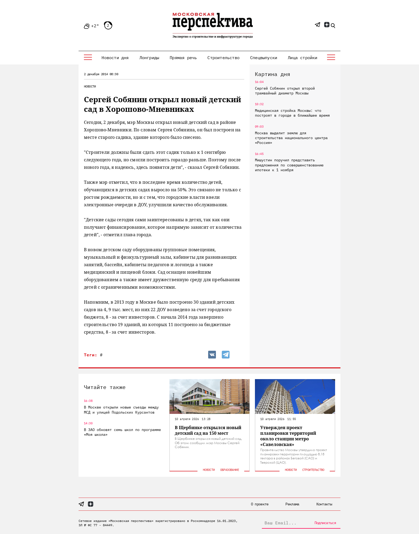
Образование (229, 470)
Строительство (223, 57)
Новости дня (115, 57)
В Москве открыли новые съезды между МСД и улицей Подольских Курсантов (121, 409)
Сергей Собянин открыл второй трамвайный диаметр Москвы (285, 91)
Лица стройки (302, 57)
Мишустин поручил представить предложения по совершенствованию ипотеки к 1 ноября (289, 165)
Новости (90, 86)
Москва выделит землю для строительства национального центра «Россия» (291, 138)
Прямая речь (183, 57)
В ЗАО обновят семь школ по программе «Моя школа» (122, 432)
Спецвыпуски (263, 57)
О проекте (260, 504)
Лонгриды (149, 57)
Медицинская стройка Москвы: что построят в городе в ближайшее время (292, 113)
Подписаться (325, 522)
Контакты (324, 504)
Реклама (292, 504)
